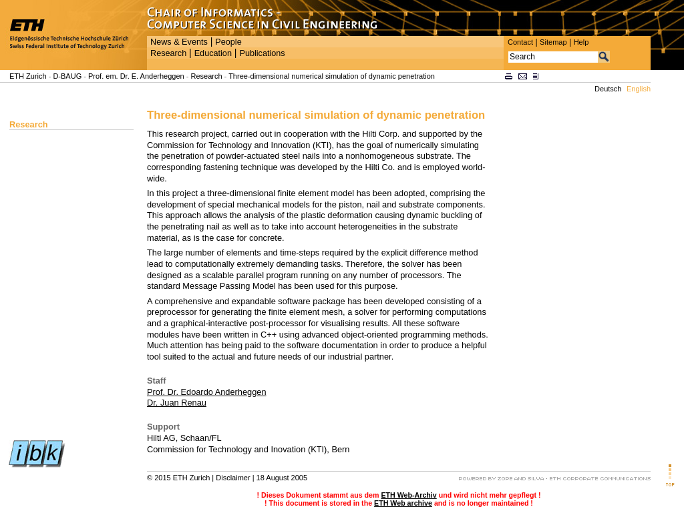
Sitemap (553, 42)
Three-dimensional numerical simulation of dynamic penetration (331, 76)
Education (213, 53)
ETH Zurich (28, 76)
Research (168, 53)
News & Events (179, 42)
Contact (520, 42)
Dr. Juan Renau (176, 403)
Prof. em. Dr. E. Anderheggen (136, 76)
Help (581, 42)
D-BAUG (67, 76)
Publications (262, 53)
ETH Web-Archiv (408, 495)
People (228, 42)
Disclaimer (233, 478)
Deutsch (607, 89)
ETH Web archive (403, 503)
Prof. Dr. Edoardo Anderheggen (207, 392)
